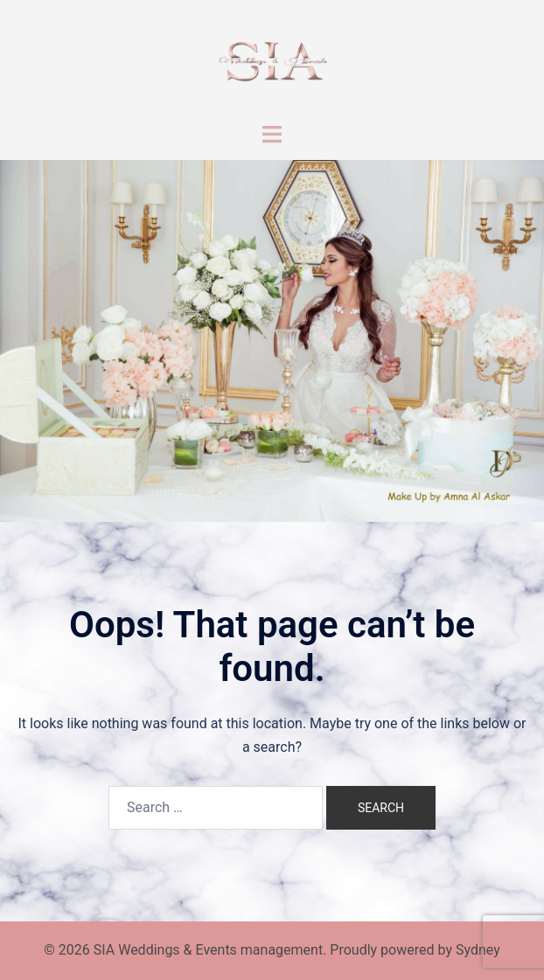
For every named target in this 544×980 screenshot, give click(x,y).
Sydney (478, 950)
